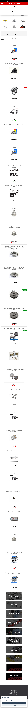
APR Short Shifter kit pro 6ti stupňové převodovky (14, 104)
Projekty (14, 8)
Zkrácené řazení (14, 34)
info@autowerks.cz (14, 692)
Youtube (14, 11)
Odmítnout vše (14, 705)
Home (14, 6)
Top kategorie (14, 38)
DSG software (14, 32)
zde (22, 700)
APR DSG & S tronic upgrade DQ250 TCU (14, 83)
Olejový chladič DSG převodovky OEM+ (14, 511)
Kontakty (14, 13)
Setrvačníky (22, 32)
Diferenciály (6, 32)
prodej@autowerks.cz (14, 690)
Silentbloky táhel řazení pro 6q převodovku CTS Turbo (14, 491)
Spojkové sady (5, 34)
